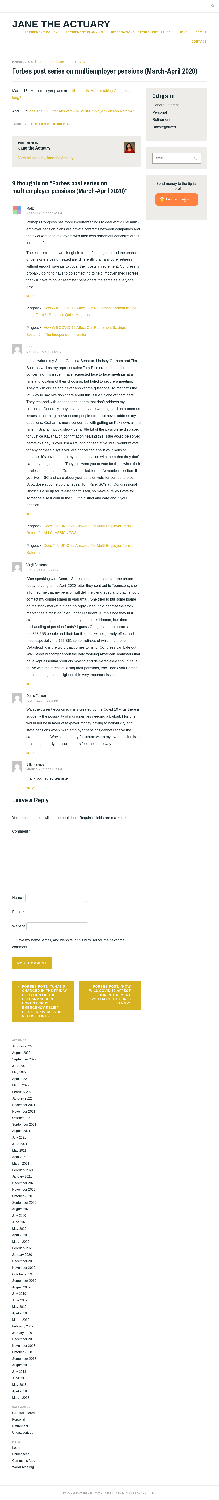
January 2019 (22, 1333)
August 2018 (21, 1365)
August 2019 (21, 1287)
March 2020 (20, 1241)
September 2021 (24, 1124)
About (201, 32)
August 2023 (21, 1053)
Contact (199, 41)
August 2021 (21, 1131)
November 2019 (23, 1267)
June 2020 (19, 1222)
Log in (16, 1447)
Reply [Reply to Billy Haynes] (30, 787)
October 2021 (22, 1118)
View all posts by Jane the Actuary (46, 158)
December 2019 (23, 1261)
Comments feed (23, 1460)
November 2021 (23, 1111)
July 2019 (19, 1293)
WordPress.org (23, 1467)
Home (183, 32)
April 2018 (19, 1391)
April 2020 (19, 1235)
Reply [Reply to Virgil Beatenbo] (30, 684)
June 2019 (19, 1300)
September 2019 (24, 1280)
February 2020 (22, 1248)
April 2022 (19, 1079)
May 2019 (19, 1307)
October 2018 (22, 1352)
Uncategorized (164, 127)
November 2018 (23, 1345)
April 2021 (19, 1157)
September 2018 (24, 1358)
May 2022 (19, 1072)
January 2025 (22, 1046)
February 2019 (22, 1326)
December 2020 (23, 1183)
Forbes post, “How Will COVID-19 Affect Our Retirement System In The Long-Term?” (110, 995)
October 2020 (22, 1196)
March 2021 (20, 1163)
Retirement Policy (41, 32)
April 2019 (19, 1313)
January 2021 (22, 1176)
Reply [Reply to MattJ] (30, 296)
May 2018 (19, 1384)
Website (18, 926)
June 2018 (19, 1378)
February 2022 (22, 1092)
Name (18, 898)
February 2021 (22, 1170)
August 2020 (21, 1209)
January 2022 (22, 1098)
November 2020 (23, 1189)
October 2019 (22, 1274)
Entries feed (20, 1454)
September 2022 (24, 1059)
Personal (159, 112)
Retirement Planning (84, 32)
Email (18, 912)
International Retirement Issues (141, 32)
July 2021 (19, 1137)
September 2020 (24, 1202)
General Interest (165, 105)
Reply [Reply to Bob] (30, 514)
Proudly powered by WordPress (87, 1493)
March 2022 (20, 1085)
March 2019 (20, 1320)
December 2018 (23, 1339)
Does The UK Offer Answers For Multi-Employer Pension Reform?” (81, 111)
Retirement (78, 62)
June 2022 (19, 1066)
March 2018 (20, 1397)
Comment (21, 831)
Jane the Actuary (61, 24)
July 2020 (19, 1215)
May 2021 (19, 1150)
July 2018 (19, 1371)
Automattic (146, 1493)
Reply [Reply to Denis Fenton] (30, 753)
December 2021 (23, 1105)
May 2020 (19, 1228)
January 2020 (22, 1254)
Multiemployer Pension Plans (48, 124)
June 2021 (19, 1144)
